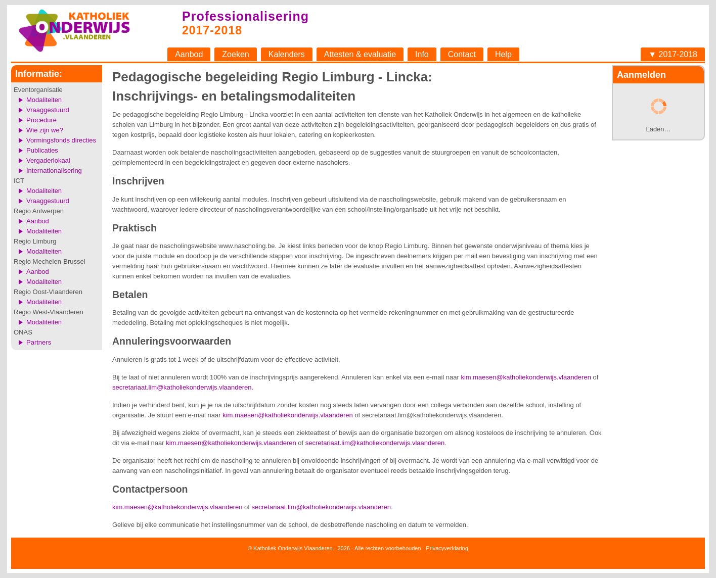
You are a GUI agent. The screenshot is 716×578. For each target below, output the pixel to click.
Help (503, 54)
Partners (38, 342)
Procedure (41, 120)
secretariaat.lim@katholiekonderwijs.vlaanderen (182, 387)
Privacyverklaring (447, 548)
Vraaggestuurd (47, 110)
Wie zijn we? (44, 130)
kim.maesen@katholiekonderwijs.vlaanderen (526, 377)
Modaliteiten (44, 100)
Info (422, 54)
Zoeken (235, 54)
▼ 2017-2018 (672, 54)
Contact (462, 54)
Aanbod (189, 54)
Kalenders (286, 54)
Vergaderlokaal (48, 160)
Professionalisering (245, 16)
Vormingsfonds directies (61, 140)
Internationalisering (54, 170)
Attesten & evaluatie (360, 54)
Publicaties (42, 150)
